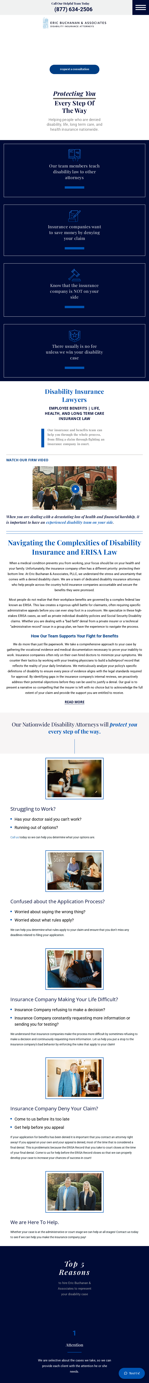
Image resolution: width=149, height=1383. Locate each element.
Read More (74, 702)
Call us (14, 837)
